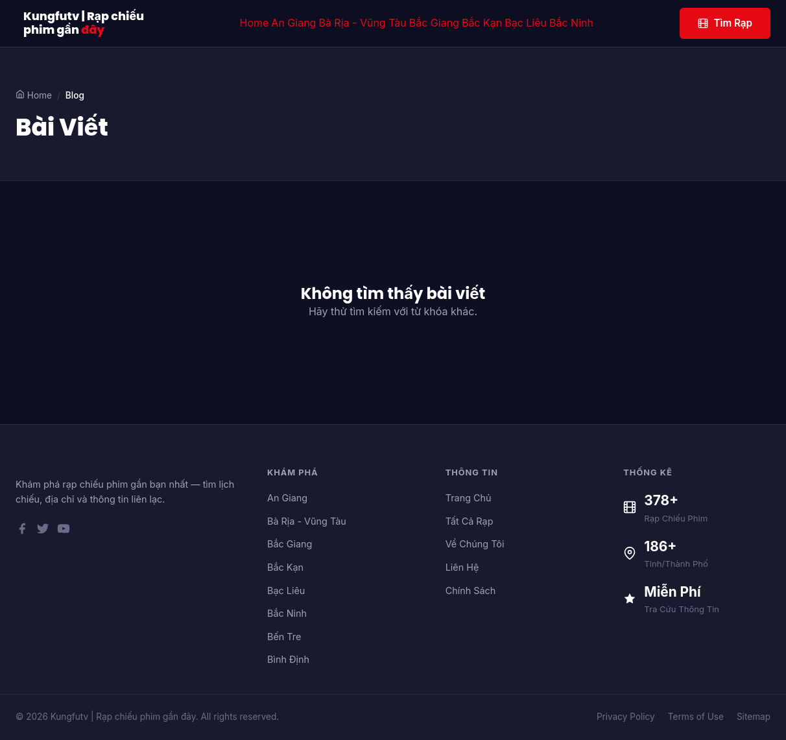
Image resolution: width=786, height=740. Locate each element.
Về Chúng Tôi (475, 543)
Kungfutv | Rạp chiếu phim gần (83, 23)
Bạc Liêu (526, 22)
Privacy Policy (626, 716)
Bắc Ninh (571, 22)
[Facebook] (22, 531)
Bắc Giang (434, 22)
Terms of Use (696, 716)
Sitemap (753, 716)
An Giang (293, 22)
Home (254, 22)
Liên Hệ (462, 567)
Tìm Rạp (725, 23)
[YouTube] (63, 531)
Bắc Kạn (482, 22)
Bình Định (288, 659)
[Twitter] (42, 531)
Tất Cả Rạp (470, 521)
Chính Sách (471, 590)
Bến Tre (284, 636)
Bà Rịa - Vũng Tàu (362, 22)
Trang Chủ (469, 497)
